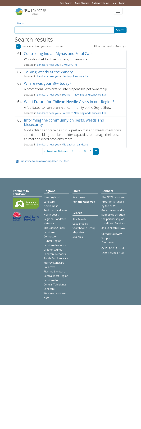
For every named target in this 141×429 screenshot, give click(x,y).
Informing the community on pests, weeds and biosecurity (64, 122)
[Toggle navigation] (118, 11)
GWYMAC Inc (69, 64)
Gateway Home (100, 2)
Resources (79, 197)
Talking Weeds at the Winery (48, 71)
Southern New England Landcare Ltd (84, 94)
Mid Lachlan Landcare (75, 144)
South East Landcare (56, 258)
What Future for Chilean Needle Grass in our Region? (69, 101)
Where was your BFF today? (47, 83)
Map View (78, 232)
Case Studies (82, 2)
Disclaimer (107, 242)
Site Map (78, 236)
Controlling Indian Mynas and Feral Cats (58, 53)
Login (122, 2)
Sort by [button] (120, 46)
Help (114, 2)
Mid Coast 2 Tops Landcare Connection (54, 232)
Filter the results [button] (104, 46)
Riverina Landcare (54, 271)
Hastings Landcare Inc (75, 76)
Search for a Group (84, 228)
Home (20, 23)
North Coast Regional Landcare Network (55, 219)
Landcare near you (48, 64)
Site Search (66, 2)
